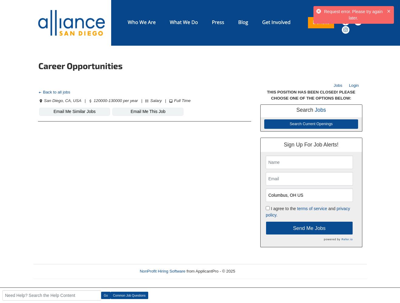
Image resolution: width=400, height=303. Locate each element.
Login (354, 85)
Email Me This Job (148, 111)
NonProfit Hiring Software (162, 271)
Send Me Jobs (309, 228)
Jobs (338, 85)
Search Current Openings (311, 124)
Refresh (253, 271)
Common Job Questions (129, 295)
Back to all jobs (54, 92)
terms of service (312, 208)
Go (106, 295)
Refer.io (347, 239)
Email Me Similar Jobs (74, 111)
